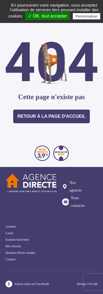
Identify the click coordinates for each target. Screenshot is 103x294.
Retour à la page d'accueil (52, 116)
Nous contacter (73, 202)
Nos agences (72, 186)
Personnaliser (87, 16)
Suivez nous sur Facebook (27, 284)
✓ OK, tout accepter (47, 16)
